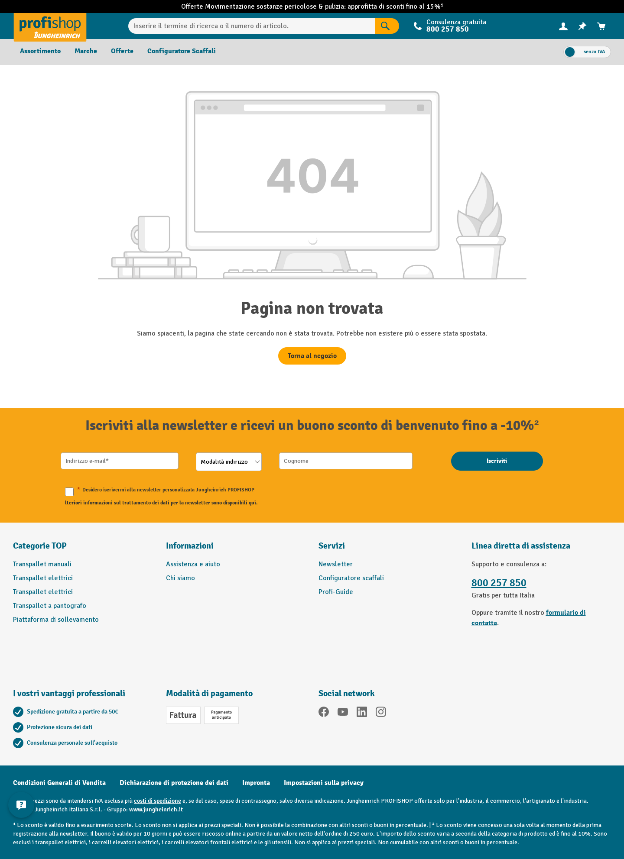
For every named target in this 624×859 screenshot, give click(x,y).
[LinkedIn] (362, 713)
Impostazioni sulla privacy (324, 782)
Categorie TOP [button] (40, 545)
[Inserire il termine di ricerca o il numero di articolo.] (251, 26)
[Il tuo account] (563, 26)
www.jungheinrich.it (156, 809)
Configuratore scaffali (351, 578)
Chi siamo (180, 578)
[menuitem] (563, 26)
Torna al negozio (312, 356)
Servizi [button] (331, 545)
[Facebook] (323, 713)
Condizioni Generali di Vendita (59, 782)
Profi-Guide (335, 592)
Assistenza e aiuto (193, 564)
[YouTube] (343, 713)
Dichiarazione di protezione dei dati (174, 782)
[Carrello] (601, 26)
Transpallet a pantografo (49, 605)
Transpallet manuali (42, 564)
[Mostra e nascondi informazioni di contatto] (22, 806)
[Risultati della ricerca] (387, 26)
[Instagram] (381, 713)
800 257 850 (447, 29)
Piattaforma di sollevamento (56, 619)
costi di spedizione (157, 800)
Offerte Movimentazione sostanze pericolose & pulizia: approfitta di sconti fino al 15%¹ (312, 6)
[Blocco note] (582, 26)
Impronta (256, 782)
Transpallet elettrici (43, 578)
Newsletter (335, 564)
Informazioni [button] (190, 545)
